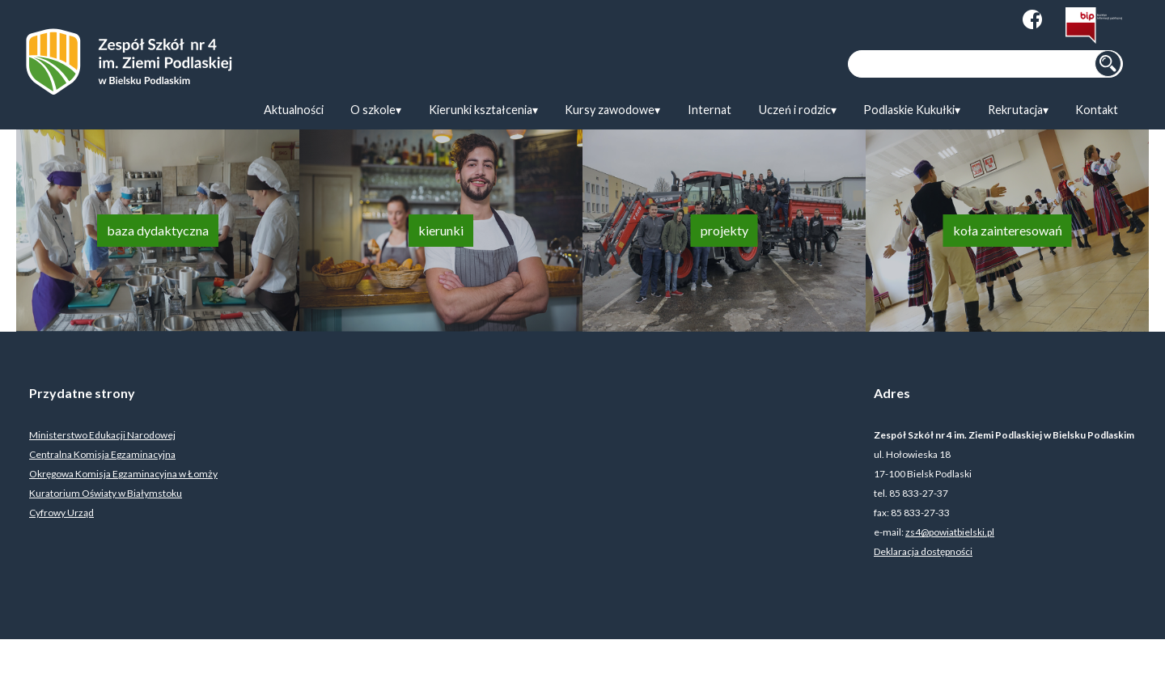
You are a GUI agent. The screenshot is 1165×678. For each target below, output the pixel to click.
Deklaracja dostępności (923, 551)
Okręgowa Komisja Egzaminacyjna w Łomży (123, 474)
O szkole (373, 110)
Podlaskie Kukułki (909, 110)
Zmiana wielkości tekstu (983, 19)
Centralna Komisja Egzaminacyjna (102, 454)
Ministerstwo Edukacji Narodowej (102, 435)
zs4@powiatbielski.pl (949, 532)
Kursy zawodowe (610, 110)
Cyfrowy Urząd (61, 512)
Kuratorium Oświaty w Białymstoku (105, 493)
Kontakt (1096, 110)
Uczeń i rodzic (795, 110)
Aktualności (294, 110)
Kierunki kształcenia (480, 110)
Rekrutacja (1015, 110)
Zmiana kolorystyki (950, 19)
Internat (709, 110)
